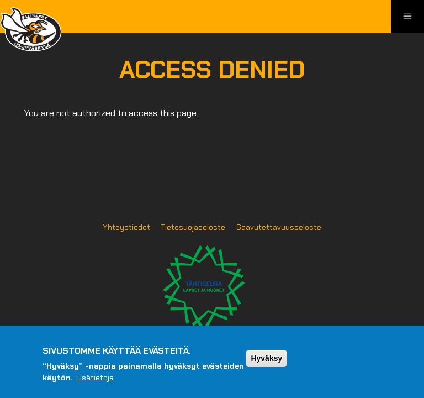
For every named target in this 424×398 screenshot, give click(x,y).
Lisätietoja (95, 382)
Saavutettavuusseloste (278, 227)
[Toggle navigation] (407, 16)
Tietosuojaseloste (193, 227)
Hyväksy (266, 363)
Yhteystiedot (126, 227)
